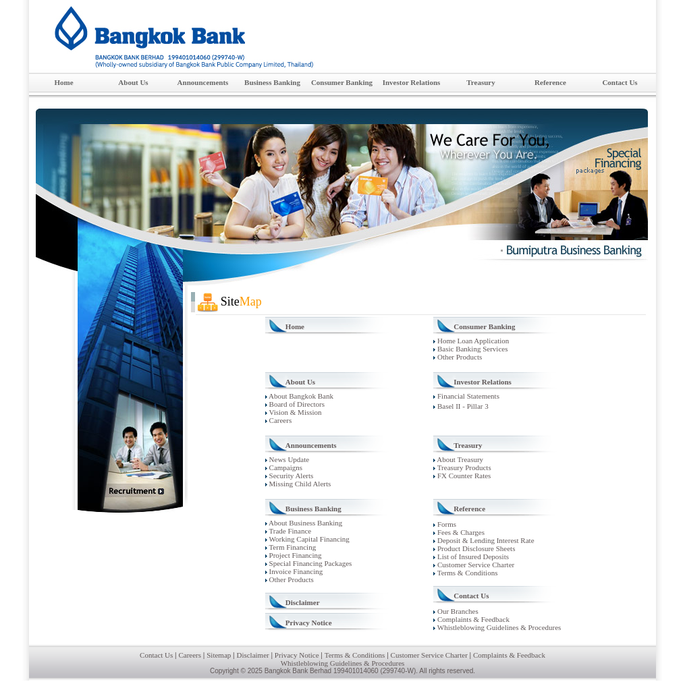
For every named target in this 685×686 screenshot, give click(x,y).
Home (63, 82)
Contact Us (628, 83)
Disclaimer (302, 602)
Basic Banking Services (470, 349)
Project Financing (294, 555)
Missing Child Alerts (299, 484)
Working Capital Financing (308, 539)
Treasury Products (462, 467)
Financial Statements (467, 396)
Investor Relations (414, 83)
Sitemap (219, 655)
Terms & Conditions (466, 573)
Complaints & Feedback (472, 619)
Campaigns (284, 467)
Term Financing (291, 547)
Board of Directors (296, 404)
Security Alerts (290, 475)
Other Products (457, 357)
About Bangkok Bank (300, 396)
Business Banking (275, 83)
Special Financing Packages (309, 563)
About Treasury (458, 459)
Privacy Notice (308, 623)
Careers (279, 420)
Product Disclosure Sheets (475, 548)
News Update (288, 459)
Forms (445, 524)
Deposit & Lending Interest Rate (484, 540)
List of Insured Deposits (472, 556)
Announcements (207, 83)
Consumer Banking (344, 83)
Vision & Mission (294, 412)
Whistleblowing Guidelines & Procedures (498, 627)
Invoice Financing (295, 571)
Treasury (491, 83)
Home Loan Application (471, 341)
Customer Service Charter (474, 565)
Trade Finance (289, 531)
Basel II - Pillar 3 (462, 406)
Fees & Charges (460, 532)
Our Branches (456, 611)
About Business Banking (305, 523)
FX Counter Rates (462, 475)
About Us (143, 83)
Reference (560, 83)
